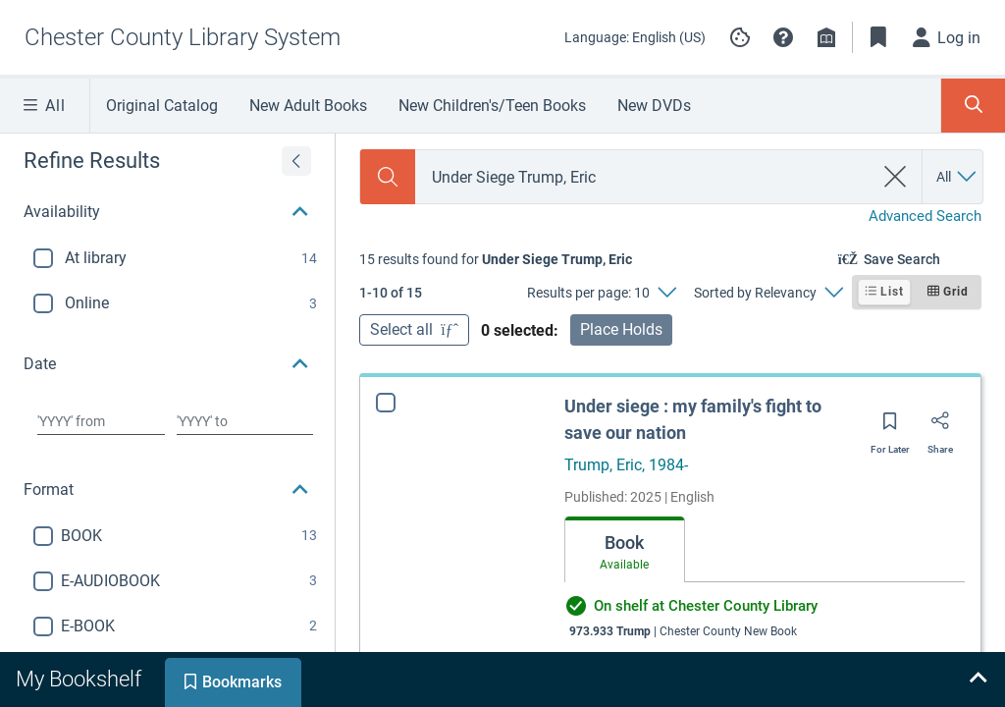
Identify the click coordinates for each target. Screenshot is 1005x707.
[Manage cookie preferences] (740, 37)
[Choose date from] (101, 421)
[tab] (624, 550)
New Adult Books (308, 105)
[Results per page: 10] (601, 292)
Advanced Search (925, 216)
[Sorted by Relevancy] (768, 292)
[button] (783, 37)
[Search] (387, 176)
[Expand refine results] (296, 161)
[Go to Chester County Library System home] (182, 37)
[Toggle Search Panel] (973, 106)
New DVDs (654, 105)
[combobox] (644, 177)
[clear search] (895, 176)
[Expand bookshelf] (977, 679)
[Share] (940, 427)
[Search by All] (957, 176)
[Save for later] (890, 427)
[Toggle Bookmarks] (878, 37)
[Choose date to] (245, 421)
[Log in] (947, 37)
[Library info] (826, 37)
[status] (495, 259)
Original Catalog (162, 105)
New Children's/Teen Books (492, 105)
